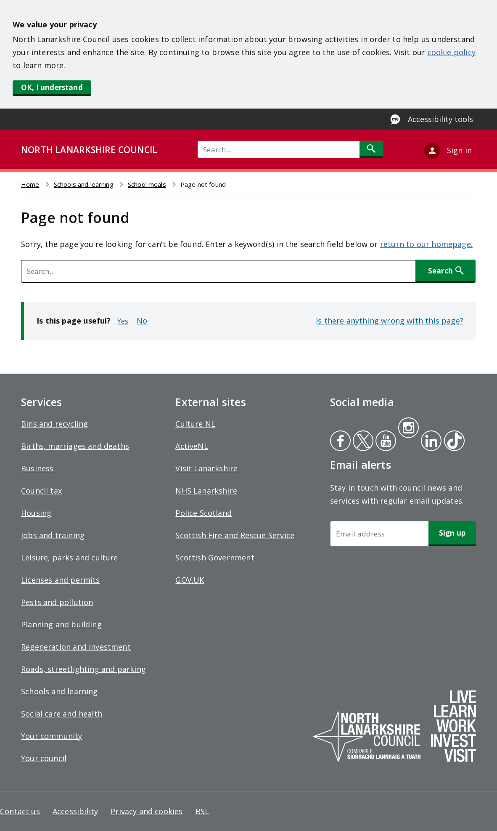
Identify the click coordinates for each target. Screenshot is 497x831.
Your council (43, 758)
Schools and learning (84, 184)
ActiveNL (191, 446)
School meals (147, 184)
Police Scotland (203, 513)
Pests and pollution (57, 602)
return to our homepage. (426, 244)
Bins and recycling (54, 424)
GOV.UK (189, 580)
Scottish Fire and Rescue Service (234, 535)
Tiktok (452, 442)
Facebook (340, 442)
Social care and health (61, 714)
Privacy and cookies (146, 811)
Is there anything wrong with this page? (389, 321)
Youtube (385, 442)
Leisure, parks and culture (69, 557)
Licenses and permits (60, 580)
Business (37, 468)
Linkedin (430, 442)
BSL (202, 811)
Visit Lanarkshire (206, 468)
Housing (36, 513)
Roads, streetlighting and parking (83, 669)
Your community (51, 736)
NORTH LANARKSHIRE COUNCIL (89, 150)
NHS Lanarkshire (206, 491)
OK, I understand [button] (52, 87)
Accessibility (75, 811)
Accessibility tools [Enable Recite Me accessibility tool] (440, 119)
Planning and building (61, 624)
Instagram (408, 428)
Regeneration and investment (76, 647)
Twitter (362, 442)
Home (30, 184)
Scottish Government (214, 557)
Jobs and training (53, 535)
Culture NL (195, 424)
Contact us (20, 811)
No (142, 321)
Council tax (41, 491)
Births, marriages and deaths (75, 446)
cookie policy (452, 52)
